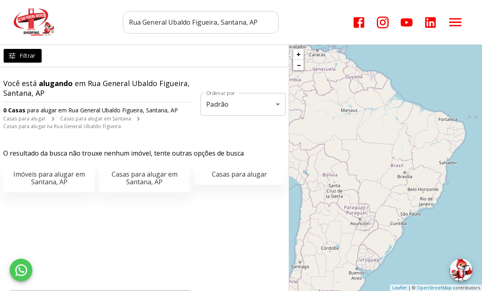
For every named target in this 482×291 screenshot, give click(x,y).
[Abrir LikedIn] (430, 22)
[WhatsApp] (21, 270)
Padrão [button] (217, 104)
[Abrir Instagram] (383, 22)
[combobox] (201, 22)
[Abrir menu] (455, 22)
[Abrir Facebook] (359, 22)
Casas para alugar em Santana (95, 118)
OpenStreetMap (434, 288)
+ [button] (298, 54)
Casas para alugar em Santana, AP (145, 178)
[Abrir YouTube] (407, 22)
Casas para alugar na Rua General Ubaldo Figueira (62, 126)
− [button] (299, 65)
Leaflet (399, 288)
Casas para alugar (24, 118)
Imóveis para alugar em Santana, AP (49, 178)
